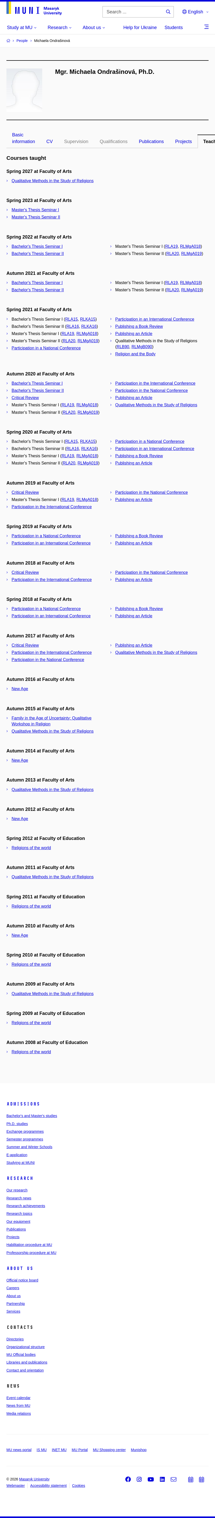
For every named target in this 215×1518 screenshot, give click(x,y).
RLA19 (171, 246)
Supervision (76, 141)
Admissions (23, 1104)
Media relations (18, 1413)
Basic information (23, 138)
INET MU (59, 1450)
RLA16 (72, 326)
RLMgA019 (191, 253)
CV (49, 141)
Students (174, 27)
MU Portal (80, 1450)
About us (19, 1268)
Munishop (139, 1450)
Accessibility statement (48, 1486)
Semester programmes (24, 1139)
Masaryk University (34, 1479)
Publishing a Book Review (139, 326)
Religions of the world (31, 848)
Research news (18, 1198)
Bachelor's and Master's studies (31, 1116)
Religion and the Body (135, 354)
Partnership (15, 1304)
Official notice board (22, 1280)
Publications (151, 141)
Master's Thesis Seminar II (36, 217)
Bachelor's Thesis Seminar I (37, 246)
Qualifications (113, 141)
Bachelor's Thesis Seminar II (38, 253)
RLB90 (123, 347)
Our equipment (18, 1221)
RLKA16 (89, 326)
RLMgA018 (190, 246)
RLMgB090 (142, 347)
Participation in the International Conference (155, 383)
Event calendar (18, 1398)
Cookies (78, 1486)
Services (13, 1311)
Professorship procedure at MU (31, 1253)
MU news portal (18, 1450)
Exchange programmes (25, 1131)
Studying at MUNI (20, 1163)
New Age (20, 689)
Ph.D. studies (17, 1124)
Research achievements (25, 1206)
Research (19, 1178)
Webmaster (15, 1486)
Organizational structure (25, 1347)
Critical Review (25, 398)
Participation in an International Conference (154, 319)
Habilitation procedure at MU (29, 1245)
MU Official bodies (21, 1355)
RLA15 (71, 319)
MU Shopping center (109, 1450)
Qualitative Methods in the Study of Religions (52, 181)
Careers (12, 1288)
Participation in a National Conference (46, 348)
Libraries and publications (26, 1362)
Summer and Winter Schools (29, 1147)
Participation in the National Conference (151, 390)
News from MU (18, 1405)
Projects (183, 141)
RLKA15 (88, 319)
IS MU (42, 1450)
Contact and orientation (25, 1370)
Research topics (19, 1214)
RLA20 (172, 253)
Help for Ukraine (140, 27)
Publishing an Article (133, 333)
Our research (17, 1190)
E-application (16, 1155)
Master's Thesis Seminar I (35, 210)
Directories (15, 1339)
